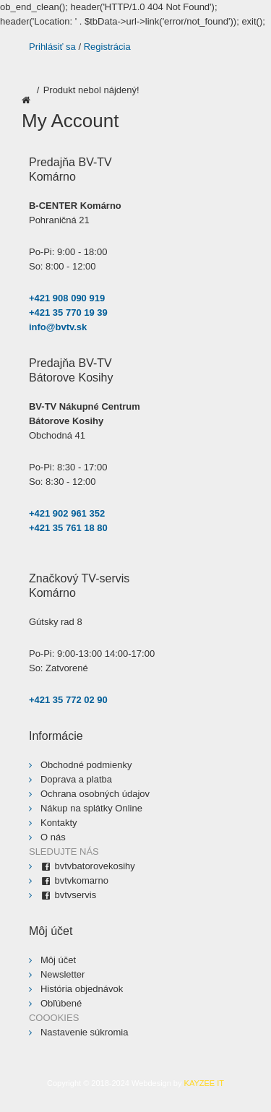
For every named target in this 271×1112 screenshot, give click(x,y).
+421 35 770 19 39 (68, 312)
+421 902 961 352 (67, 513)
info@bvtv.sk (58, 327)
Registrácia (107, 46)
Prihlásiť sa (52, 46)
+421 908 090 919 (67, 298)
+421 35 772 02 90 (68, 699)
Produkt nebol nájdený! (91, 90)
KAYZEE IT (204, 1083)
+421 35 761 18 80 (68, 527)
